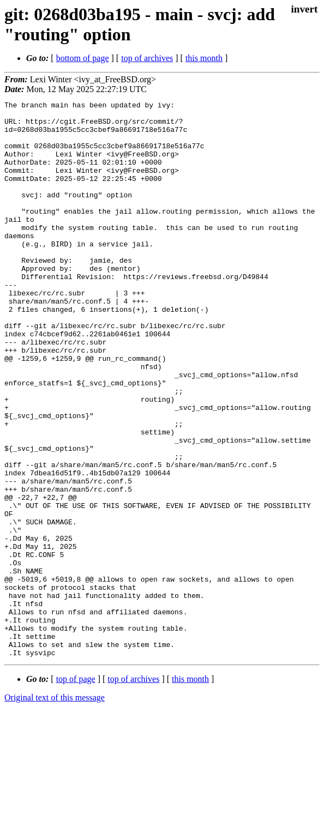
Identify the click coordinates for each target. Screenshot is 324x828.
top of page (75, 790)
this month (204, 58)
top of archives (147, 58)
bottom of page (82, 58)
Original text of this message (54, 808)
